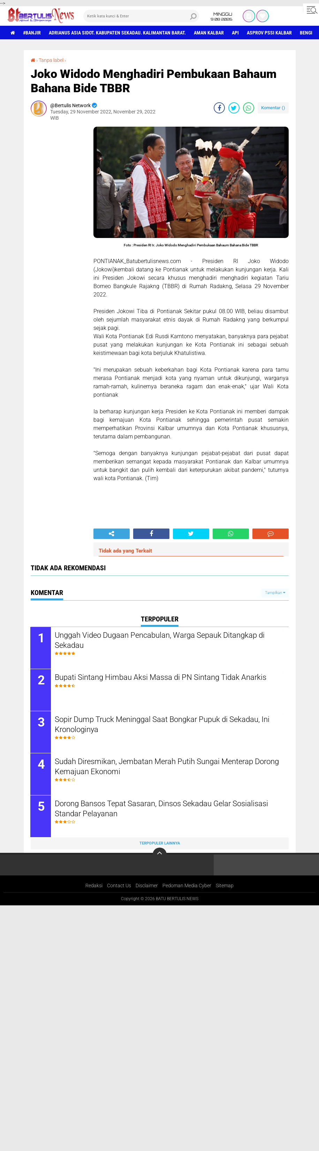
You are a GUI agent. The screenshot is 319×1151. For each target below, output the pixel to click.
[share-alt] (111, 534)
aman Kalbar (209, 32)
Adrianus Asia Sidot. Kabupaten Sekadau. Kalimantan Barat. (117, 32)
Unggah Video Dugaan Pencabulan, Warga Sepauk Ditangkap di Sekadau (160, 640)
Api (235, 32)
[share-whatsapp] (248, 107)
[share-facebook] (219, 107)
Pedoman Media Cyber (186, 886)
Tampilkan (275, 592)
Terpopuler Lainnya (159, 843)
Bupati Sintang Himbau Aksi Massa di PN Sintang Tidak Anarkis (161, 677)
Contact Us (119, 886)
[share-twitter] (234, 107)
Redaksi (93, 886)
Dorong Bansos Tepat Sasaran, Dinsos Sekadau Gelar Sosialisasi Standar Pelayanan (161, 808)
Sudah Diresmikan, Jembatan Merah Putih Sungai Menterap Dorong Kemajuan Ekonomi (167, 766)
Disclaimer (147, 886)
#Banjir (32, 32)
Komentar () (273, 107)
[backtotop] (160, 855)
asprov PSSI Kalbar (269, 32)
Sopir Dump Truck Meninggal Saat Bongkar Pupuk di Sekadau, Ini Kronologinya (162, 724)
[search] (141, 16)
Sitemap (225, 886)
